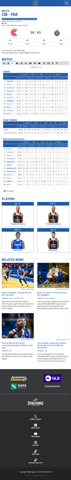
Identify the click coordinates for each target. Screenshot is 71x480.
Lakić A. (9, 181)
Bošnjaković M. (12, 168)
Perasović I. (11, 91)
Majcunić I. (10, 104)
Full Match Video (19, 298)
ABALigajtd (35, 434)
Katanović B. (10, 110)
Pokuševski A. (11, 171)
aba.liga (35, 443)
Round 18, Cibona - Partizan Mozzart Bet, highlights (52, 293)
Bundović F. (10, 97)
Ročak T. (9, 84)
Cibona (6, 71)
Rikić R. (9, 114)
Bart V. (9, 107)
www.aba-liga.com (35, 461)
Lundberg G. (10, 152)
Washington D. (11, 158)
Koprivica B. (11, 162)
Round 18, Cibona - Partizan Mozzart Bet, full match (17, 293)
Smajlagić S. (10, 101)
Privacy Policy (29, 475)
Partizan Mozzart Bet (10, 133)
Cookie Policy (41, 475)
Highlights (52, 298)
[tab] (4, 63)
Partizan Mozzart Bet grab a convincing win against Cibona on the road (17, 345)
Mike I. (9, 184)
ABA (10, 351)
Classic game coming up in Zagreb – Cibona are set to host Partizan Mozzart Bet (52, 345)
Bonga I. (9, 178)
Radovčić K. (10, 88)
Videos (11, 298)
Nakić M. (9, 165)
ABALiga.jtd (35, 426)
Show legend (9, 191)
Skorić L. (9, 94)
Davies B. (10, 149)
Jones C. (9, 155)
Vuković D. (10, 81)
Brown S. (9, 175)
